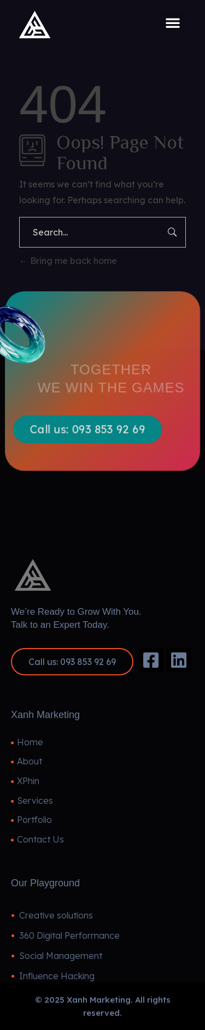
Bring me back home (68, 260)
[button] (172, 22)
